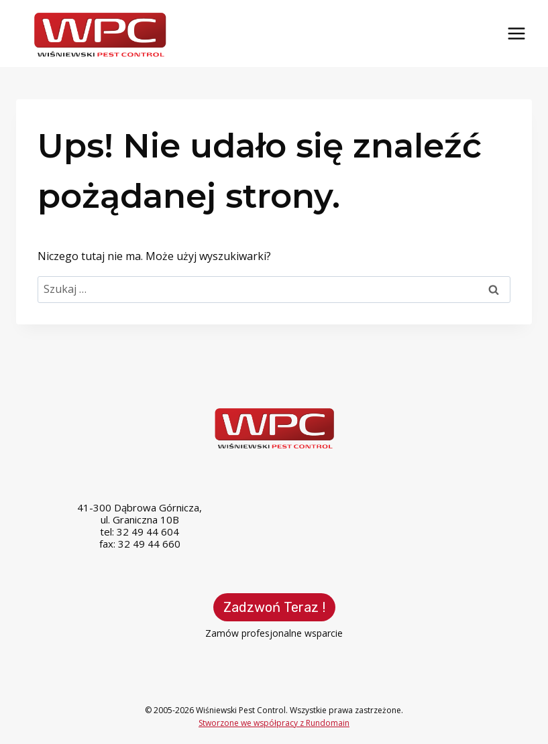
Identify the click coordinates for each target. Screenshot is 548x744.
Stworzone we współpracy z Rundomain (274, 723)
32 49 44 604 (148, 531)
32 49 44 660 (149, 543)
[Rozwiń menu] (516, 33)
